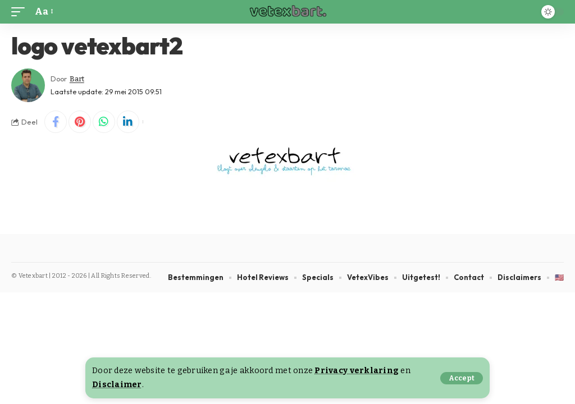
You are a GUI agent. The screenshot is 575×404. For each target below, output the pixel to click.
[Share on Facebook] (55, 122)
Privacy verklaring (356, 370)
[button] (461, 378)
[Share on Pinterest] (80, 122)
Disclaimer (117, 384)
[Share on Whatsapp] (104, 122)
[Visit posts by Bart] (28, 85)
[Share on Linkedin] (128, 122)
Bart (77, 79)
